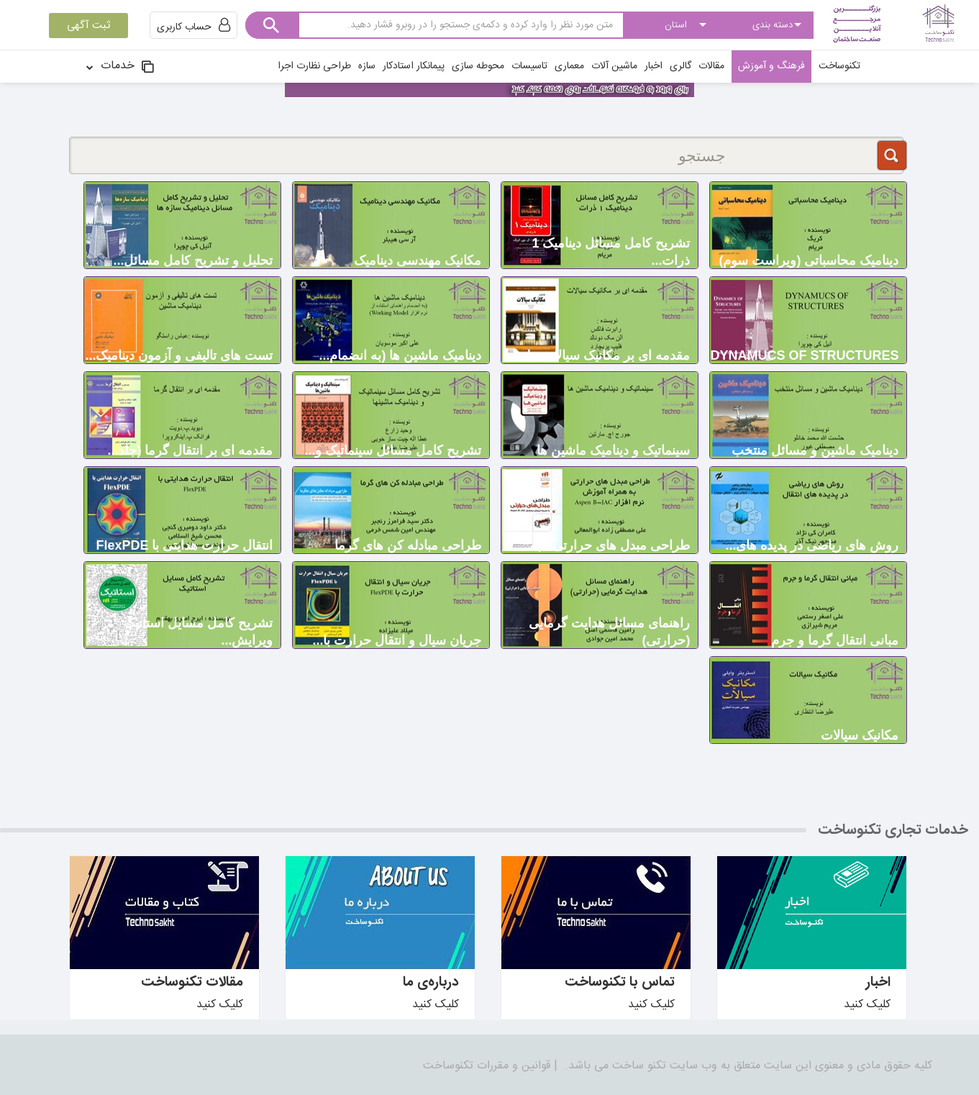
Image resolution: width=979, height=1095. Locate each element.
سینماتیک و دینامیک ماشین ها (613, 450)
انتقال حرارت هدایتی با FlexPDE (184, 545)
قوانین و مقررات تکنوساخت (486, 1066)
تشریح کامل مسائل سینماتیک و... (392, 450)
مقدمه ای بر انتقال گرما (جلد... (190, 450)
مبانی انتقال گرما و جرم (834, 640)
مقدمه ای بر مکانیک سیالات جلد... (599, 355)
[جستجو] (486, 155)
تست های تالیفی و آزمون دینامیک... (179, 355)
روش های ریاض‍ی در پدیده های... (811, 545)
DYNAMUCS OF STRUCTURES (804, 355)
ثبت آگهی (88, 26)
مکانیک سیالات (859, 735)
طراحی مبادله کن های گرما (407, 545)
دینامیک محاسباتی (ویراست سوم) (809, 260)
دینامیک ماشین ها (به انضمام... (400, 355)
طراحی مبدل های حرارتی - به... (604, 545)
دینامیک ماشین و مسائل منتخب (815, 450)
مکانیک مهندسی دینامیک (417, 260)
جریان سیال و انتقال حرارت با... (396, 640)
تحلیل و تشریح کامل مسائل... (193, 260)
